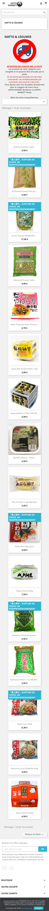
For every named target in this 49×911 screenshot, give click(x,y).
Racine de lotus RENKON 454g (24, 768)
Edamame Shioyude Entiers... (24, 635)
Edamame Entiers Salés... (24, 147)
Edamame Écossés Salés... (24, 280)
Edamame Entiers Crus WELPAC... (24, 679)
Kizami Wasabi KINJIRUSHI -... (24, 235)
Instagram (11, 868)
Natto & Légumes (14, 22)
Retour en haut (34, 834)
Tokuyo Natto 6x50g (24, 591)
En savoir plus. (27, 908)
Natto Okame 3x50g (24, 813)
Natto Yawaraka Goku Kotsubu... (25, 324)
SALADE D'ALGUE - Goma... (24, 457)
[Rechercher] (24, 12)
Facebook (4, 868)
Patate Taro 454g (24, 724)
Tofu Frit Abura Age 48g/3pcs (24, 502)
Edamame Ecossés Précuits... (24, 191)
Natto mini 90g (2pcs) (24, 546)
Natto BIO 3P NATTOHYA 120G (24, 369)
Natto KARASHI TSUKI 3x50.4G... (24, 413)
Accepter (38, 908)
